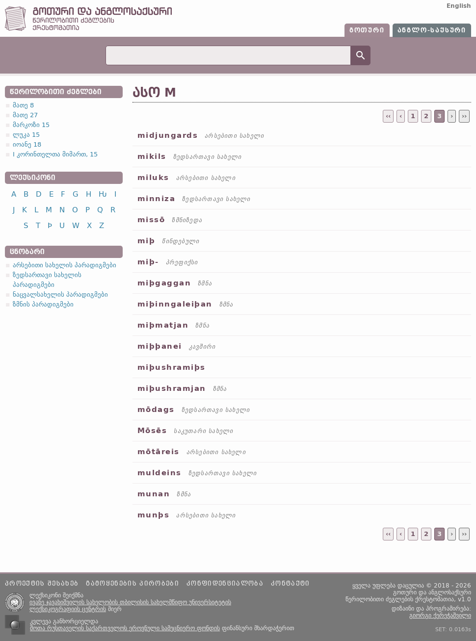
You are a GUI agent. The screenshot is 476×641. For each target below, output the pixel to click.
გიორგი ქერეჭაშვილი (440, 615)
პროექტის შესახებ (42, 583)
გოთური (367, 30)
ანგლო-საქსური (431, 30)
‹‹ (388, 116)
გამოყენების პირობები (132, 583)
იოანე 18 (27, 144)
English (459, 5)
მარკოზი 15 (31, 124)
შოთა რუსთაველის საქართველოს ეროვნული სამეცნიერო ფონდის (125, 628)
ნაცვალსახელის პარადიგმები (60, 294)
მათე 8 (23, 105)
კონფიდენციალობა (225, 583)
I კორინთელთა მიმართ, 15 (55, 154)
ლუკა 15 (26, 134)
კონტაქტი (290, 583)
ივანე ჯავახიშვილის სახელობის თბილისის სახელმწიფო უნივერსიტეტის (130, 602)
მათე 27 (25, 115)
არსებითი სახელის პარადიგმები (64, 265)
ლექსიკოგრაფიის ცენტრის (67, 609)
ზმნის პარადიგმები (43, 304)
